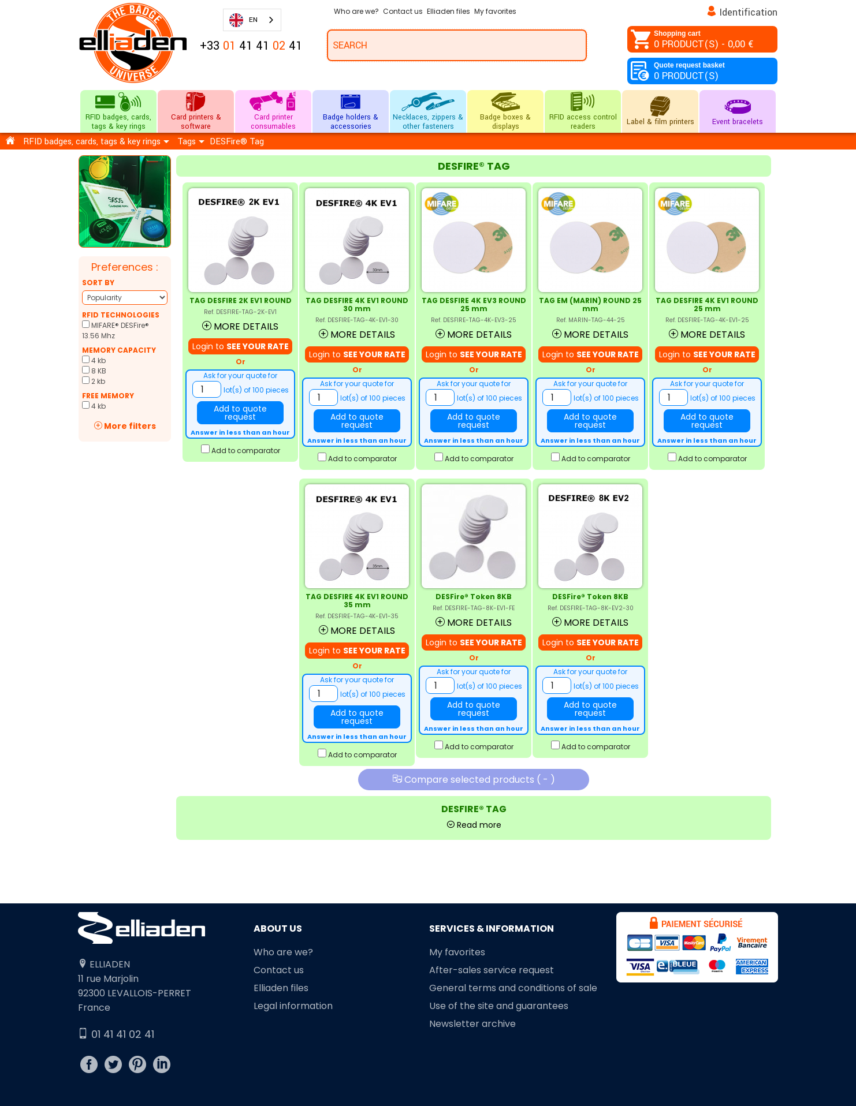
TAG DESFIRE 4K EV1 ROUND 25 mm (707, 304)
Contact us (279, 970)
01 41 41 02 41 (116, 1034)
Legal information (293, 1005)
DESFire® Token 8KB (474, 596)
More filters (125, 426)
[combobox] (252, 20)
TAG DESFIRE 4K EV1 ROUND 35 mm (357, 601)
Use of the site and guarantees (498, 1005)
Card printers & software (196, 111)
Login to (240, 346)
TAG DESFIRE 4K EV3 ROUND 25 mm (474, 304)
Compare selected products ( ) (474, 779)
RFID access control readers (583, 111)
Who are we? (283, 952)
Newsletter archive (472, 1023)
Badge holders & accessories (350, 111)
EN (243, 20)
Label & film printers (660, 111)
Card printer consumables (273, 111)
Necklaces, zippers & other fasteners (428, 111)
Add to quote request (240, 413)
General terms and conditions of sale (513, 988)
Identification (748, 12)
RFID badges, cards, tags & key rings (118, 111)
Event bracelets (737, 111)
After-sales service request (491, 970)
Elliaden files (281, 988)
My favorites (457, 952)
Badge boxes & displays (505, 111)
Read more (473, 825)
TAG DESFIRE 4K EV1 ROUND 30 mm (357, 304)
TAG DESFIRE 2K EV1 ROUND (240, 300)
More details (240, 326)
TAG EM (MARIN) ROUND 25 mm (590, 304)
